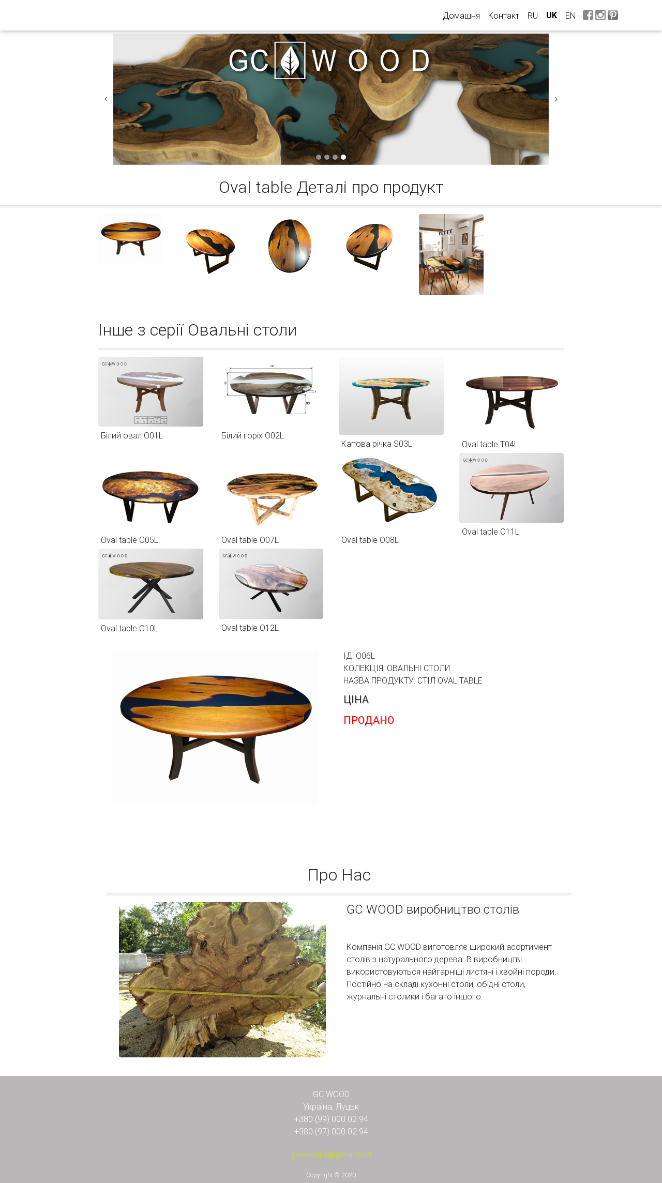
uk (551, 15)
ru (533, 15)
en (570, 15)
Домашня (463, 15)
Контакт (503, 15)
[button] (106, 99)
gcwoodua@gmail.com (331, 1154)
